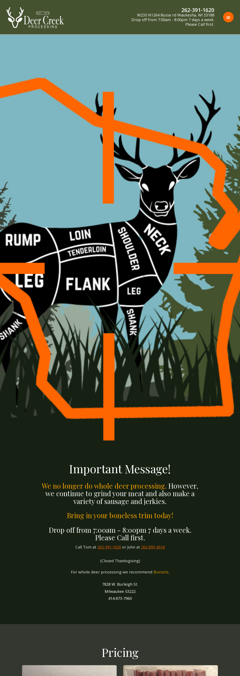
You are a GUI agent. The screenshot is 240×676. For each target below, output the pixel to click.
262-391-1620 (109, 547)
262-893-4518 (153, 547)
